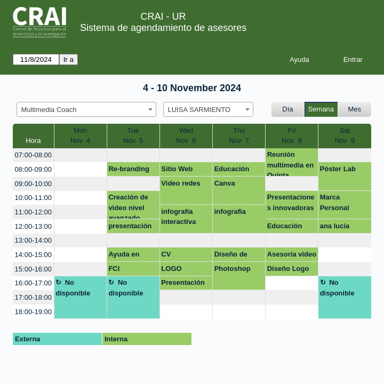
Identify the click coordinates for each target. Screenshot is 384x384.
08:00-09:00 (33, 169)
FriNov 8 (292, 135)
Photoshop (232, 269)
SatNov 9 (345, 135)
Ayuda (299, 59)
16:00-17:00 (33, 283)
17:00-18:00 (33, 297)
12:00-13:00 (33, 226)
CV (166, 254)
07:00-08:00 (33, 155)
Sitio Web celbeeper (177, 171)
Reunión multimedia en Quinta (290, 163)
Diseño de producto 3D (234, 256)
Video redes (180, 183)
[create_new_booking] (80, 155)
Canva (224, 183)
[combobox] (86, 109)
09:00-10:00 (33, 184)
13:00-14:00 (33, 240)
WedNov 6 (186, 135)
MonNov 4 (80, 135)
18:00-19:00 (33, 312)
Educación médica (232, 171)
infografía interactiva (178, 216)
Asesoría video (292, 254)
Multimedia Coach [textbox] (49, 110)
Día (287, 109)
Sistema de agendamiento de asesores (163, 27)
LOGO (171, 269)
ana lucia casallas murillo (335, 228)
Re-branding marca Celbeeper (128, 171)
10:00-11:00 (33, 198)
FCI (113, 269)
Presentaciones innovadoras (291, 202)
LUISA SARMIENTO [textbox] (199, 110)
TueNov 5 (133, 135)
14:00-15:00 (33, 255)
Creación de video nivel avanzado (128, 206)
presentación (129, 226)
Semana (321, 109)
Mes (355, 109)
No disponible (72, 287)
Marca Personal (334, 202)
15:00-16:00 (33, 269)
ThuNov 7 (239, 135)
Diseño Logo (288, 269)
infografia (230, 211)
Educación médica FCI (285, 228)
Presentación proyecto (183, 284)
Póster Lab (338, 169)
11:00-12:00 (33, 212)
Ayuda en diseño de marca (124, 256)
